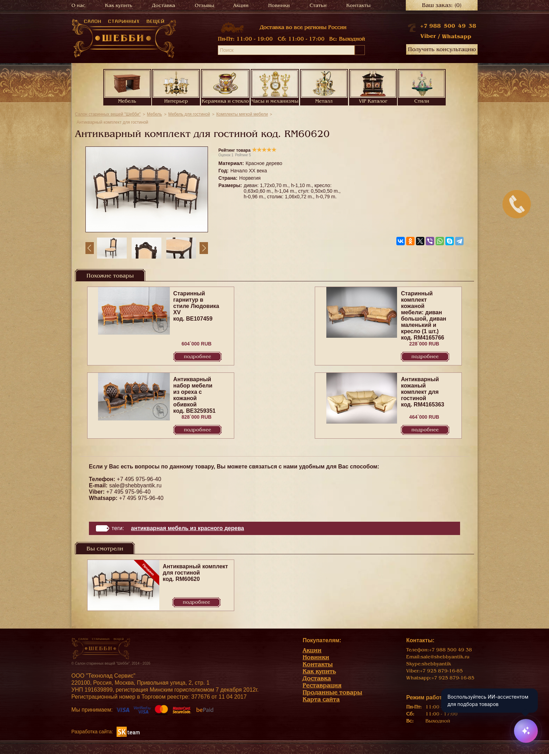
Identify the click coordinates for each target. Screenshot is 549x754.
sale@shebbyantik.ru (135, 485)
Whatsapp (456, 36)
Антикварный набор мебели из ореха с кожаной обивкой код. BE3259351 (194, 395)
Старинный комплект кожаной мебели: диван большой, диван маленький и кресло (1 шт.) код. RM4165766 (423, 315)
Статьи (318, 5)
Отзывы (204, 5)
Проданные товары (332, 692)
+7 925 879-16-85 (441, 670)
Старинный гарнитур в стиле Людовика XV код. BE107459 (196, 306)
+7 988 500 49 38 (448, 26)
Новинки (279, 5)
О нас (78, 5)
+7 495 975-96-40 (139, 479)
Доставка (163, 5)
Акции (241, 5)
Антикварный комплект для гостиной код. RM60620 (195, 572)
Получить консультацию (442, 49)
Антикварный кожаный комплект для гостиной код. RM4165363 (422, 391)
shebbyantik (436, 663)
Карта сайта (321, 699)
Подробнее (197, 356)
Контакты (358, 5)
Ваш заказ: (441, 5)
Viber (428, 36)
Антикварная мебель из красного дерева (187, 528)
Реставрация (322, 685)
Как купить (118, 5)
